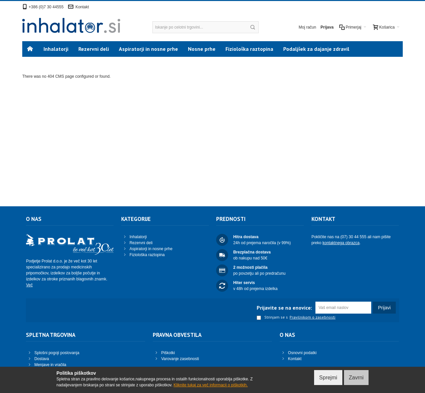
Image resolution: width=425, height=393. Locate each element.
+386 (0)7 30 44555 (46, 7)
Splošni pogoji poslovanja (56, 352)
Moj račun (307, 27)
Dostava (41, 358)
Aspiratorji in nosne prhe (150, 248)
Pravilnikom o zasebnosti (312, 317)
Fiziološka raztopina (147, 254)
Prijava (326, 27)
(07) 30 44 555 (353, 237)
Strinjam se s (272, 317)
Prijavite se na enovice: (284, 307)
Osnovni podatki (302, 352)
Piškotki (168, 352)
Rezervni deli (140, 243)
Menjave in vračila (50, 364)
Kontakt (82, 7)
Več (29, 285)
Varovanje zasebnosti (180, 358)
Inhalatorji (138, 237)
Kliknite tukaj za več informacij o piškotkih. (211, 385)
